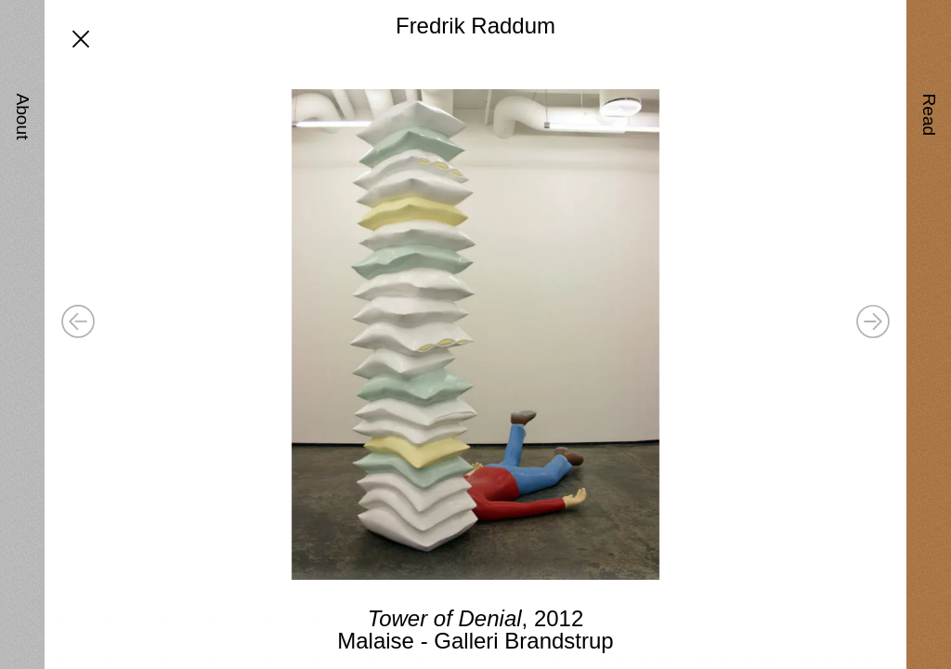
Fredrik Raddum (475, 25)
